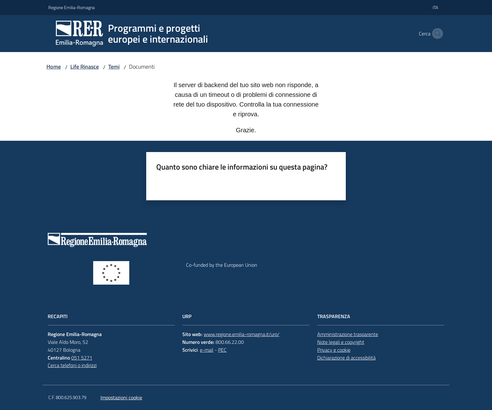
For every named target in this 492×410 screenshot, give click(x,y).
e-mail (206, 350)
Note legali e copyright (340, 342)
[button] (436, 33)
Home (53, 66)
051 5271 (81, 357)
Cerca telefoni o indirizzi (72, 365)
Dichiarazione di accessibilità (346, 357)
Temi (114, 66)
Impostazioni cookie (121, 397)
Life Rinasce (84, 66)
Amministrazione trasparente (347, 334)
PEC (222, 350)
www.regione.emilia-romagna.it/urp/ (241, 334)
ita (435, 7)
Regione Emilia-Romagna (71, 7)
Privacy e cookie (333, 350)
